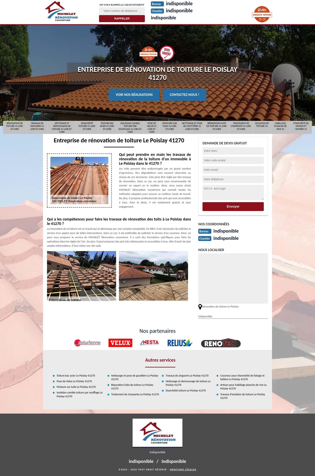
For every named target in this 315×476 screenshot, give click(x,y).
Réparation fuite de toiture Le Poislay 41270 (132, 386)
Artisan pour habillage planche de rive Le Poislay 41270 (243, 386)
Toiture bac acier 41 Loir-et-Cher (107, 126)
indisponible (164, 17)
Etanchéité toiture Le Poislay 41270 (186, 390)
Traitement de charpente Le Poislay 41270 (135, 394)
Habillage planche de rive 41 (280, 126)
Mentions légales (183, 469)
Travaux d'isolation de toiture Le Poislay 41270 (242, 395)
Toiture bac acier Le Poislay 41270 (76, 375)
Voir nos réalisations (134, 94)
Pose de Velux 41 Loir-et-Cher (151, 127)
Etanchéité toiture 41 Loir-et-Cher (87, 126)
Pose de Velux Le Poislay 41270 (74, 381)
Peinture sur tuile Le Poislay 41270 (76, 386)
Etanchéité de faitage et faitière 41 (301, 126)
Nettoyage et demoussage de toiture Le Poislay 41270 (188, 382)
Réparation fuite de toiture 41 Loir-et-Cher (217, 126)
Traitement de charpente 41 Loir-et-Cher (241, 126)
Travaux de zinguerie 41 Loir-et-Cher (37, 126)
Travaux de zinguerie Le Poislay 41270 (187, 375)
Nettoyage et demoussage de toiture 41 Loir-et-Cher (62, 127)
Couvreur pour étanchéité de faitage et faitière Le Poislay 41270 (242, 377)
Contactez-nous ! (184, 94)
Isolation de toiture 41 (262, 124)
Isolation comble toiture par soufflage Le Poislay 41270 (80, 393)
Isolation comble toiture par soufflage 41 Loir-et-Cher (130, 127)
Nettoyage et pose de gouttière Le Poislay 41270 (134, 377)
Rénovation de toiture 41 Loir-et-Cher (14, 126)
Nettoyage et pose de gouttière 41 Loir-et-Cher (192, 126)
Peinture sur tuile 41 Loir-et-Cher (170, 126)
